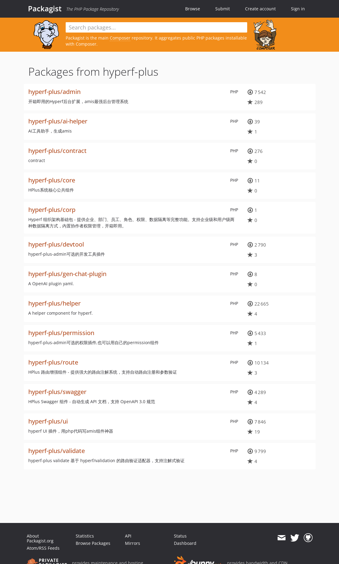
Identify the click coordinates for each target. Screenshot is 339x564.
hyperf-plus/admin (54, 92)
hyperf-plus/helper (54, 303)
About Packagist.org (40, 538)
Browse (192, 9)
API (128, 536)
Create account (260, 9)
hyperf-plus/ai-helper (57, 121)
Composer (120, 38)
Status (180, 536)
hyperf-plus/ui (48, 421)
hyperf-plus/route (53, 362)
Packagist (45, 8)
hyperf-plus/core (51, 180)
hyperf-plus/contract (57, 151)
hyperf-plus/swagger (57, 392)
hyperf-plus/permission (61, 333)
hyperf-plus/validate (56, 451)
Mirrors (132, 543)
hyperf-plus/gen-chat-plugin (67, 274)
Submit (222, 9)
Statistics (85, 536)
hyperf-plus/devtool (56, 244)
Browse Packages (93, 543)
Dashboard (185, 543)
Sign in (298, 9)
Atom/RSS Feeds (43, 548)
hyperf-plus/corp (51, 210)
